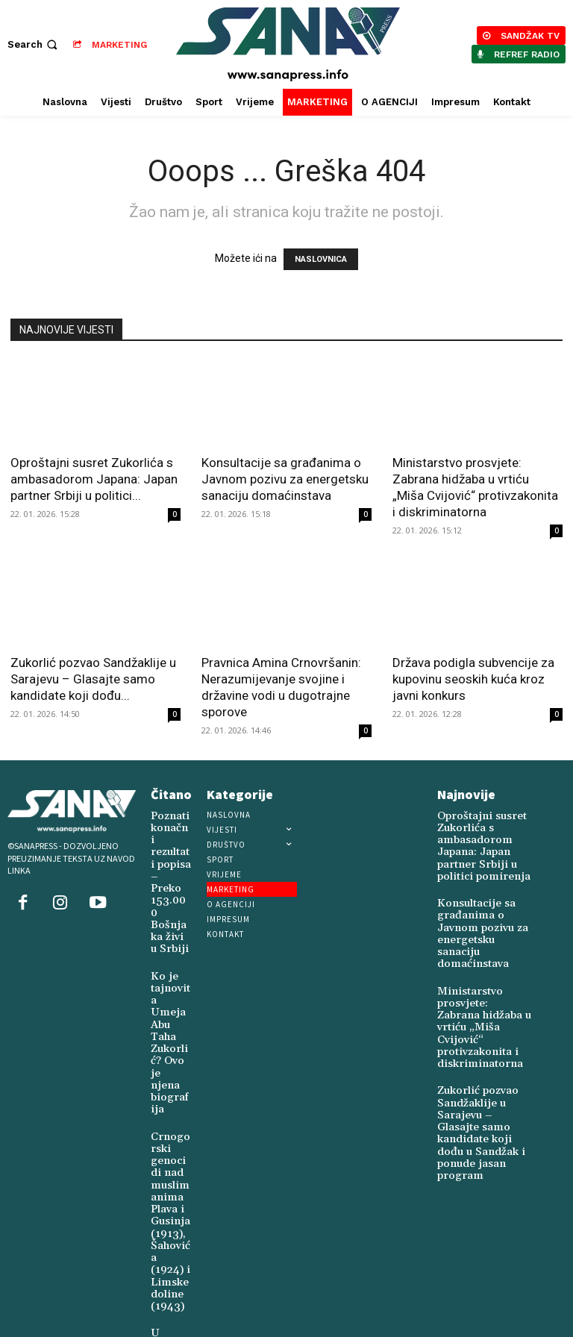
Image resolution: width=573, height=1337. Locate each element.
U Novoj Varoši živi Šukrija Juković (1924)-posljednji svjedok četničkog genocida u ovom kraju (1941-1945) (170, 1236)
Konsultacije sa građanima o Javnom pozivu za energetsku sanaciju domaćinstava (285, 479)
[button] (33, 44)
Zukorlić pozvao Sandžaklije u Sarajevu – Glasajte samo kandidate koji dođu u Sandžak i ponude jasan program (482, 1034)
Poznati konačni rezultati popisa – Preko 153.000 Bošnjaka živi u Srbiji (169, 855)
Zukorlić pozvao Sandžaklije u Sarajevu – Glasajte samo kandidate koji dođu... (93, 679)
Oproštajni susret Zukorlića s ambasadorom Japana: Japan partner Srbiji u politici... (94, 479)
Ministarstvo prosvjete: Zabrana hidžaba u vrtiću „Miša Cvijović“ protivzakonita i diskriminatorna (483, 960)
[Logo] (288, 44)
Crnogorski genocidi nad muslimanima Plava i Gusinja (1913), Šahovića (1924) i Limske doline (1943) (169, 1078)
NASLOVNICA (321, 259)
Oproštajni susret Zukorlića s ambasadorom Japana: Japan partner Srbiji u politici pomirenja (484, 835)
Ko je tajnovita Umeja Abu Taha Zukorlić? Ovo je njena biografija (170, 954)
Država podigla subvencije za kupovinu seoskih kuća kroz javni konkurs (473, 679)
